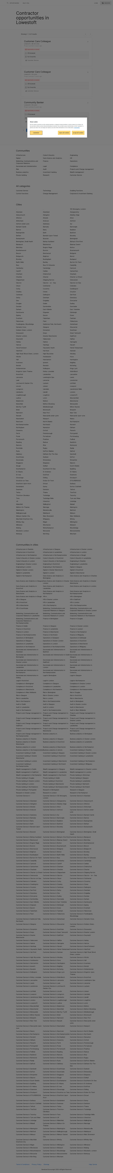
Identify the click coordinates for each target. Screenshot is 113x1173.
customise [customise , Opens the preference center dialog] (36, 132)
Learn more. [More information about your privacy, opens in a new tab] (77, 127)
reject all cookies (64, 132)
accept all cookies (78, 132)
